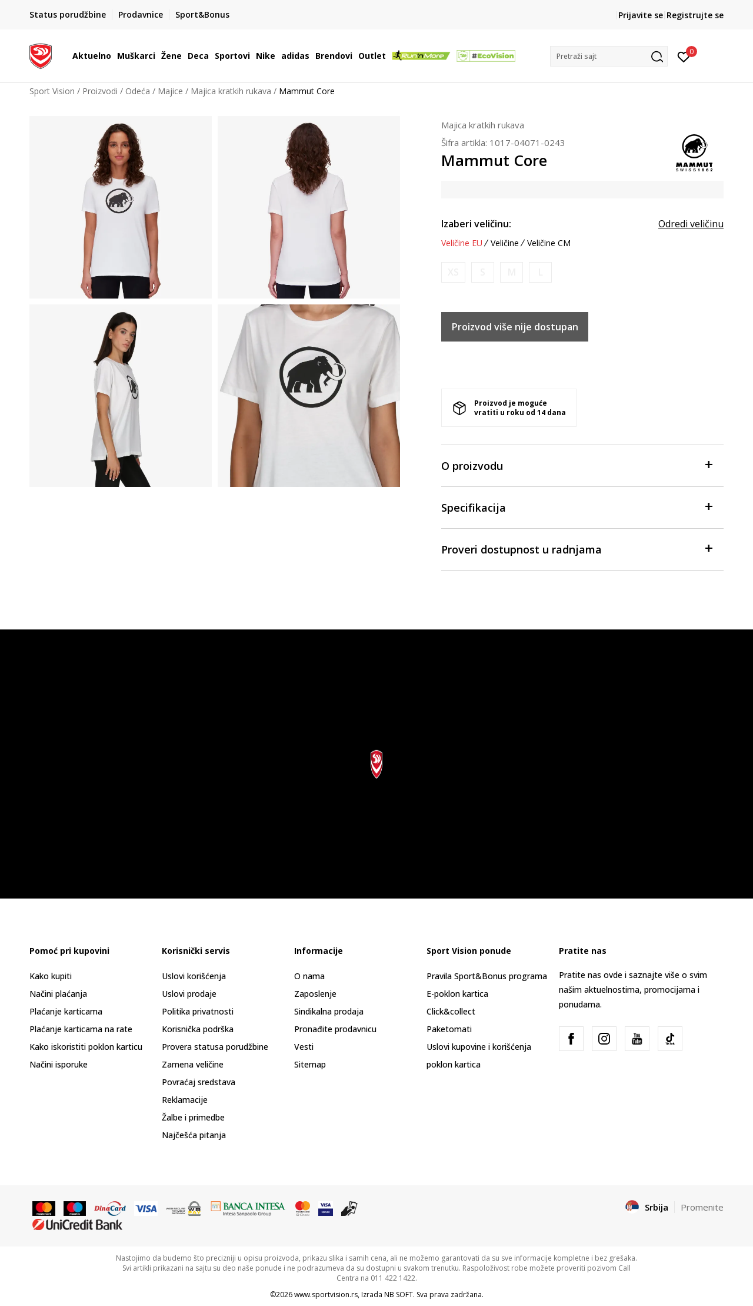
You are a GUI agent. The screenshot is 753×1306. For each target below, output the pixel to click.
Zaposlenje (315, 993)
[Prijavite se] (684, 56)
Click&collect (451, 1011)
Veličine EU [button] (461, 243)
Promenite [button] (702, 1207)
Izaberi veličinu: (476, 223)
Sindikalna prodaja (329, 1011)
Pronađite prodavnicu (335, 1029)
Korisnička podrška (198, 1029)
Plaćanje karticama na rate (80, 1029)
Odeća (137, 91)
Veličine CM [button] (549, 243)
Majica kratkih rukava (231, 91)
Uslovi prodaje (189, 993)
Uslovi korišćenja (194, 976)
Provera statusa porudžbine (215, 1046)
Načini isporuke (58, 1064)
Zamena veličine (193, 1064)
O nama (309, 976)
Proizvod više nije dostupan (515, 326)
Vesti (304, 1046)
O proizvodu (576, 465)
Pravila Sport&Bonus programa (487, 976)
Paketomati (449, 1029)
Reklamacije (185, 1099)
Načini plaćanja (58, 993)
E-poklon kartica (457, 993)
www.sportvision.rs (326, 1295)
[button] (609, 56)
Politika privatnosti (198, 1011)
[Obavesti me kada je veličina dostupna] (453, 272)
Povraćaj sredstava (198, 1082)
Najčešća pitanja (194, 1135)
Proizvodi (100, 91)
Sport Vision (52, 91)
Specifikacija (576, 507)
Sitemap (310, 1064)
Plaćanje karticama (65, 1011)
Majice (170, 91)
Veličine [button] (505, 243)
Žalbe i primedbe (193, 1117)
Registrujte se (695, 15)
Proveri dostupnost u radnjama (576, 548)
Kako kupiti (50, 976)
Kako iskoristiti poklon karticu (85, 1046)
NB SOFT (398, 1295)
